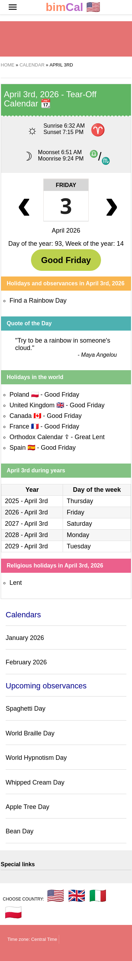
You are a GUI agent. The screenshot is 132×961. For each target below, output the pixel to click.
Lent (16, 582)
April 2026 (66, 230)
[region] (66, 39)
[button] (13, 7)
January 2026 (25, 637)
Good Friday (66, 260)
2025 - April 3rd (26, 501)
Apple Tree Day (27, 806)
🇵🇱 (13, 912)
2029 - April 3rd (26, 546)
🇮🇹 (98, 895)
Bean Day (19, 831)
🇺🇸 (73, 7)
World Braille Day (30, 733)
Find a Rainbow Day (38, 300)
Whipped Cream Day (35, 782)
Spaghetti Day (25, 708)
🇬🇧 (77, 895)
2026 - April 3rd (26, 512)
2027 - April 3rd (26, 523)
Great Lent (90, 437)
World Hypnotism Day (36, 757)
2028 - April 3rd (26, 534)
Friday (66, 185)
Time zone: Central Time (32, 939)
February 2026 (26, 662)
